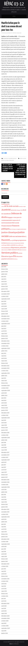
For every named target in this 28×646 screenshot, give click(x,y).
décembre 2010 (5, 603)
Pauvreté (11, 160)
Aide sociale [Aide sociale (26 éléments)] (14, 206)
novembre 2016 (5, 482)
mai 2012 (3, 586)
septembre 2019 (5, 417)
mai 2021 (3, 378)
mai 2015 (3, 526)
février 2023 (4, 336)
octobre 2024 (4, 296)
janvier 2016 (4, 507)
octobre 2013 (4, 566)
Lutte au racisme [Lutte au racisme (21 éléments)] (15, 236)
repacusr (19, 33)
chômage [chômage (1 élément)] (18, 210)
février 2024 (4, 311)
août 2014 (3, 546)
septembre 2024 (5, 299)
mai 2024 (3, 303)
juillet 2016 (4, 492)
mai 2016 (3, 497)
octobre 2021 (4, 370)
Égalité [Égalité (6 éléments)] (11, 256)
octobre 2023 (4, 321)
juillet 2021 (4, 375)
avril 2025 (4, 281)
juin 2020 (3, 398)
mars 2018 (4, 450)
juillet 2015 (4, 521)
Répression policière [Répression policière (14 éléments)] (18, 247)
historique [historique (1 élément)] (14, 229)
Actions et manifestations (10, 158)
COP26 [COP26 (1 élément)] (21, 210)
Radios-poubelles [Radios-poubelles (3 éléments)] (11, 245)
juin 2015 (3, 524)
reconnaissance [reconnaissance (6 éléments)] (6, 247)
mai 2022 (3, 356)
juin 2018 (3, 442)
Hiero (10, 643)
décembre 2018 (5, 432)
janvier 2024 (4, 313)
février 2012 (4, 593)
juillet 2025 (4, 274)
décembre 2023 (5, 316)
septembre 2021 (5, 373)
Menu (14, 16)
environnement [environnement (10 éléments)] (6, 223)
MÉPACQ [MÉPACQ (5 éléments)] (24, 236)
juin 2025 (3, 276)
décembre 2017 (5, 452)
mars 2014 (4, 556)
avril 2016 (3, 499)
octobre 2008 (4, 625)
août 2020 (4, 393)
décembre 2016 (5, 479)
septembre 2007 (5, 628)
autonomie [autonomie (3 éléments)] (13, 210)
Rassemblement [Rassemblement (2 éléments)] (19, 245)
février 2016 (4, 504)
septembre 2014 (5, 544)
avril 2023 (4, 331)
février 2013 (4, 576)
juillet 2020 (4, 395)
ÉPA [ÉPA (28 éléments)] (14, 256)
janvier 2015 (4, 536)
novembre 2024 (5, 294)
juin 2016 (3, 494)
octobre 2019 (4, 415)
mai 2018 (3, 445)
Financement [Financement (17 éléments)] (6, 226)
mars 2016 (4, 502)
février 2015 (4, 534)
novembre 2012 (5, 578)
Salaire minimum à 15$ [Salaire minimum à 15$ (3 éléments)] (13, 249)
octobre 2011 (4, 596)
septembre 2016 (5, 487)
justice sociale (5, 160)
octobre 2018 (4, 435)
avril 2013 (3, 573)
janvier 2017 (4, 477)
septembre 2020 (5, 390)
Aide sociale (23, 158)
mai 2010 (3, 608)
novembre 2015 (5, 512)
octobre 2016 (4, 484)
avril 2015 (3, 529)
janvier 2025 (4, 289)
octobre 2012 (4, 581)
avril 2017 (3, 469)
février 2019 (4, 427)
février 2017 (4, 474)
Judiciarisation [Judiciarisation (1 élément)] (23, 229)
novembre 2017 (5, 455)
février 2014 (4, 559)
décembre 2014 (5, 539)
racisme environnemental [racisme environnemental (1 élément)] (15, 243)
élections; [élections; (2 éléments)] (15, 259)
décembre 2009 (5, 616)
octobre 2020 (4, 388)
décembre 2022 (5, 341)
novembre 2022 (5, 343)
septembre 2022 (5, 348)
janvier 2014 (4, 561)
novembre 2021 (5, 368)
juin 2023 (3, 326)
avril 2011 (3, 601)
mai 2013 (3, 571)
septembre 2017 (5, 460)
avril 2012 (3, 588)
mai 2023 (3, 328)
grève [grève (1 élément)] (11, 229)
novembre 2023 (5, 318)
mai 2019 (3, 420)
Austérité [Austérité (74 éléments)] (6, 210)
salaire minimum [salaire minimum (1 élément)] (4, 249)
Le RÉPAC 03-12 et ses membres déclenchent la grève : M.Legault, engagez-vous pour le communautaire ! (20, 170)
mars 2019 (4, 425)
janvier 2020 (4, 410)
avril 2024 (4, 306)
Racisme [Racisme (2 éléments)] (8, 243)
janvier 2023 (4, 338)
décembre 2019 (5, 412)
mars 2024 (4, 308)
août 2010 (3, 606)
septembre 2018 (5, 437)
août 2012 (3, 583)
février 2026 (4, 269)
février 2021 (4, 383)
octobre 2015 (4, 514)
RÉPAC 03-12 (14, 4)
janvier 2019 (4, 430)
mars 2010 (4, 613)
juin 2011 (3, 598)
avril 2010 (3, 611)
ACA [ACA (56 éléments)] (6, 206)
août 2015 (3, 519)
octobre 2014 (4, 541)
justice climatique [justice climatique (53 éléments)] (9, 232)
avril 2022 (4, 358)
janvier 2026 (4, 271)
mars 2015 (4, 531)
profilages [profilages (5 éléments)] (15, 240)
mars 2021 (4, 380)
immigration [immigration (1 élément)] (18, 229)
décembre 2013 (5, 564)
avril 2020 (4, 403)
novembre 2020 (5, 385)
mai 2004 (3, 630)
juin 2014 (3, 549)
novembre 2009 (5, 618)
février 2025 (4, 286)
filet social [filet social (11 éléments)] (15, 223)
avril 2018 (3, 447)
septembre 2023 (5, 323)
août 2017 (3, 462)
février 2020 (4, 408)
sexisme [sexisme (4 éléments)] (20, 253)
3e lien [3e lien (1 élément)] (2, 206)
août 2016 (3, 489)
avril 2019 (3, 422)
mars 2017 (4, 472)
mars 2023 (4, 333)
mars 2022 (4, 360)
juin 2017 (3, 464)
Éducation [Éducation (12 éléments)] (5, 256)
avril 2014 (3, 554)
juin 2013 (3, 569)
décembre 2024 (5, 291)
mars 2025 (4, 284)
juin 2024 (3, 301)
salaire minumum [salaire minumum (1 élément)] (22, 249)
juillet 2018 (4, 440)
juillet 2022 (4, 351)
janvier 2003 (4, 633)
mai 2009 (3, 623)
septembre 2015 (5, 517)
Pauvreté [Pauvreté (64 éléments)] (5, 240)
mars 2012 (4, 591)
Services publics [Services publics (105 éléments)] (9, 252)
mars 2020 (4, 405)
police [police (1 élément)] (11, 240)
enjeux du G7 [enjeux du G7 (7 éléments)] (16, 220)
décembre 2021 (5, 365)
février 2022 (4, 363)
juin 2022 (3, 353)
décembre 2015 (5, 509)
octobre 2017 (4, 457)
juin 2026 (3, 266)
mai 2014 (3, 551)
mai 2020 (3, 400)
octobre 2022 (4, 346)
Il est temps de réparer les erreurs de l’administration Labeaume (8, 167)
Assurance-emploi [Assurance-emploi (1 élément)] (22, 206)
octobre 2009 (4, 621)
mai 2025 (3, 279)
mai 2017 (3, 467)
